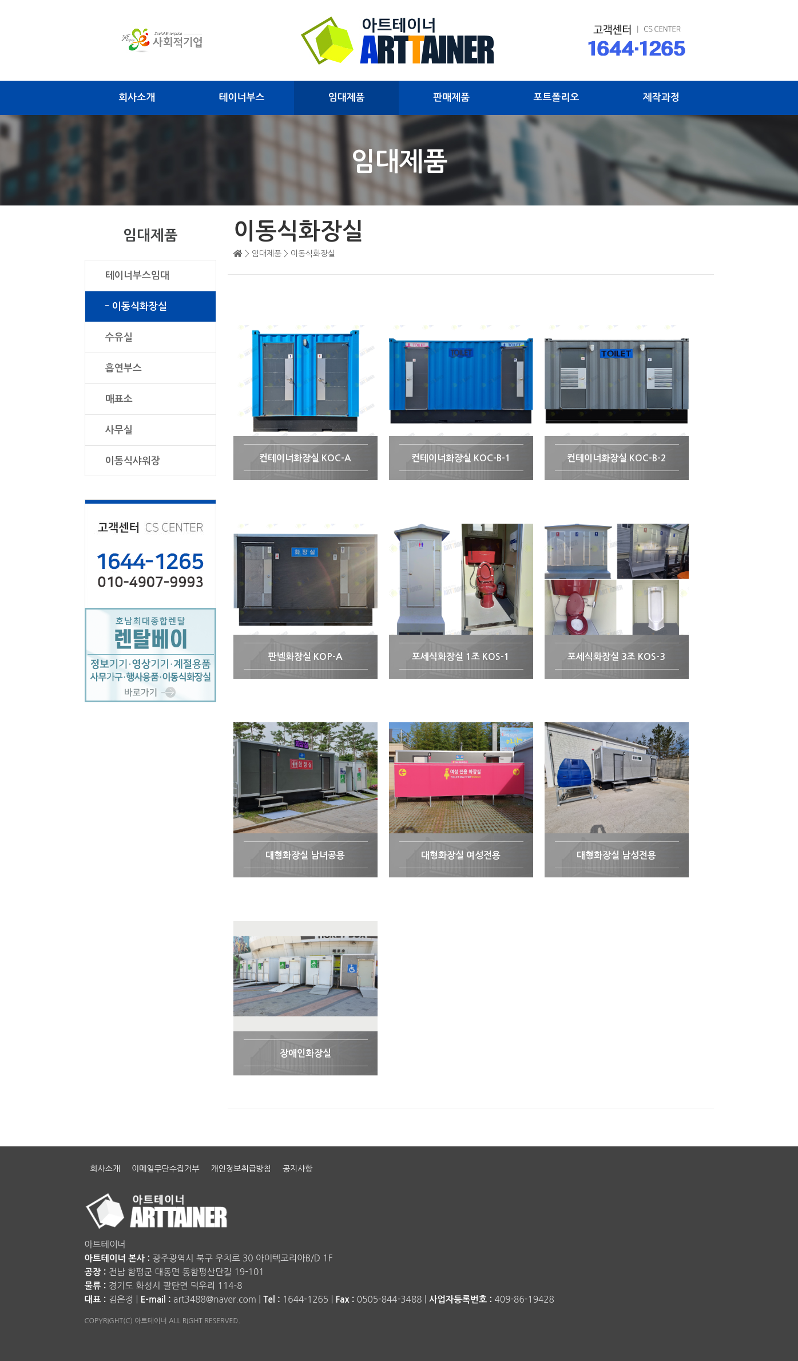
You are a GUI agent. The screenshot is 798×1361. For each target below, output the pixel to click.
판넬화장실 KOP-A (305, 656)
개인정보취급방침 (241, 1169)
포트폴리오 (556, 97)
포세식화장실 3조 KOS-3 (616, 656)
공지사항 (298, 1169)
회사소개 (136, 97)
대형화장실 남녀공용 (305, 855)
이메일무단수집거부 (165, 1169)
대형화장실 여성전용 (461, 855)
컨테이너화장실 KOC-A (305, 458)
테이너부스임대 (137, 275)
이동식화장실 (139, 306)
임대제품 (346, 97)
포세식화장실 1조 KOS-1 (461, 656)
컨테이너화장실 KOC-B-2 (616, 458)
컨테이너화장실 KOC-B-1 (461, 458)
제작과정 (661, 97)
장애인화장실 (305, 1053)
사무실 (119, 430)
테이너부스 (242, 97)
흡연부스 (123, 368)
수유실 (119, 337)
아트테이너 (105, 1244)
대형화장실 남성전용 (616, 855)
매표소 (119, 399)
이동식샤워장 (132, 461)
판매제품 (451, 97)
